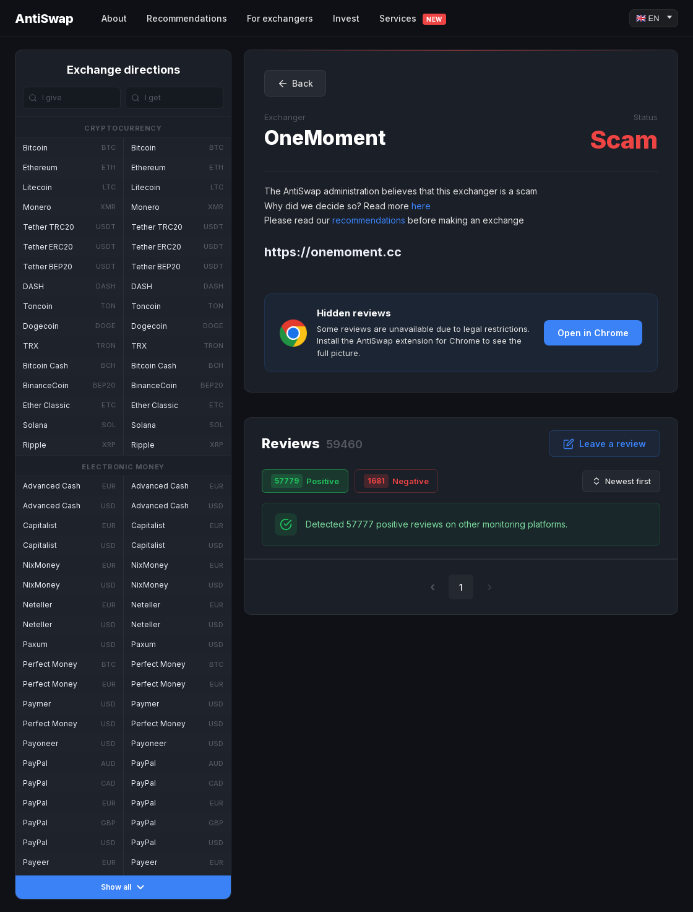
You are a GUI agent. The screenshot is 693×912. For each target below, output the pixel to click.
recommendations (368, 220)
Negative (396, 481)
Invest (346, 18)
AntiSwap (44, 18)
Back (295, 83)
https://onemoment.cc (333, 252)
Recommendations (187, 18)
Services (412, 19)
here (421, 206)
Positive (305, 481)
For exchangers (280, 18)
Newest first (621, 481)
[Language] (653, 18)
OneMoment (325, 138)
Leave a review (604, 443)
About (114, 18)
